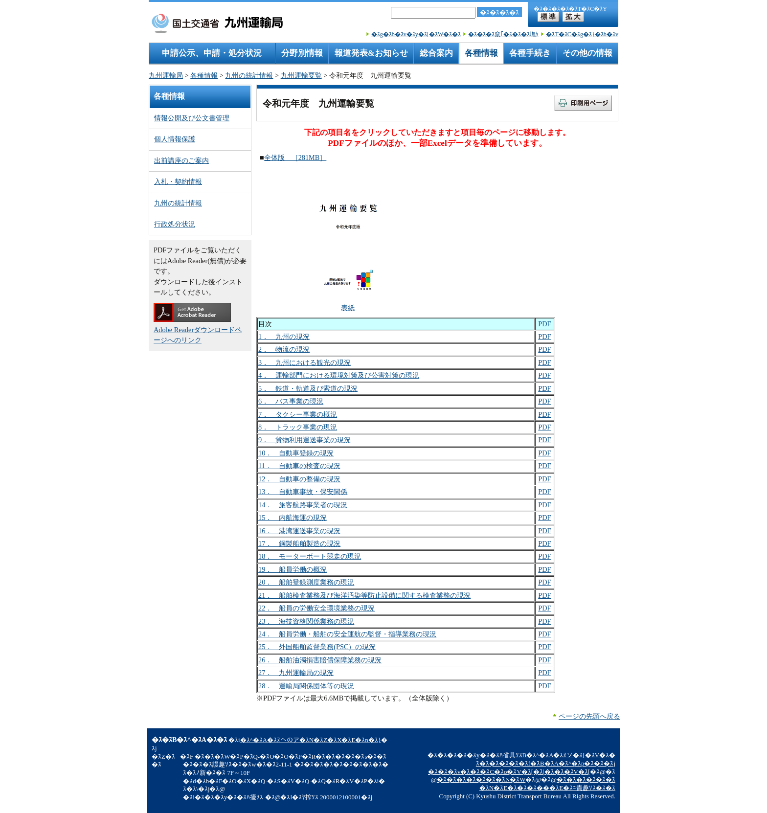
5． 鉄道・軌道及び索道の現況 (308, 388)
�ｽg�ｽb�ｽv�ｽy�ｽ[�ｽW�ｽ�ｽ (416, 34)
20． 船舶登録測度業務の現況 (306, 582)
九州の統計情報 (249, 75)
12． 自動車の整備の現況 (299, 479)
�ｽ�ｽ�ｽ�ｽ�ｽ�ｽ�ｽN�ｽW (481, 779)
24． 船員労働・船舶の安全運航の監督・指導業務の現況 (347, 634)
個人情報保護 (174, 139)
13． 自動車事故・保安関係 (302, 492)
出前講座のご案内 (181, 160)
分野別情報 (302, 53)
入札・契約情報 (178, 181)
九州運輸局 (166, 75)
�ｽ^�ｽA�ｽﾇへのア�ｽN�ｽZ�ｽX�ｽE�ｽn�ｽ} (310, 740)
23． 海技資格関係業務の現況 (306, 621)
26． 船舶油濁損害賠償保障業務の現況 (320, 660)
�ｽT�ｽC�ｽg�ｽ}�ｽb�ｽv (582, 34)
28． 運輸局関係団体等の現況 (306, 686)
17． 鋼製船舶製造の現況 (299, 543)
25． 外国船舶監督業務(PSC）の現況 (317, 647)
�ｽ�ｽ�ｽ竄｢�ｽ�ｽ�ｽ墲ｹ (503, 34)
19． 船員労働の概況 (292, 569)
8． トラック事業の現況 (297, 427)
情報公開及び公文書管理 (191, 118)
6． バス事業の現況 (290, 401)
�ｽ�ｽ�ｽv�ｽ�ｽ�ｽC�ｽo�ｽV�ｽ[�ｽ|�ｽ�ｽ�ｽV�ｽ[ (509, 771)
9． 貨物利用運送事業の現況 (304, 440)
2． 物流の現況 (284, 349)
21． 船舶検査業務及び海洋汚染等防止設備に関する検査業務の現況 (364, 595)
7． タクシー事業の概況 (297, 414)
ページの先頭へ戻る (589, 716)
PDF (544, 324)
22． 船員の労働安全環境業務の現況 (316, 608)
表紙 (348, 308)
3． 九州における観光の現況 (304, 362)
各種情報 (481, 53)
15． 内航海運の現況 (292, 517)
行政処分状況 (174, 224)
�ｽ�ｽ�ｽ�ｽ (499, 12)
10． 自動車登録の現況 (296, 453)
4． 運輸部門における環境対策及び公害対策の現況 (338, 375)
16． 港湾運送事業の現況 (299, 531)
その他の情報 (587, 53)
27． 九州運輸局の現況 (296, 673)
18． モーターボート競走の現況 (309, 556)
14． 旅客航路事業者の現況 (302, 505)
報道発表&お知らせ (371, 53)
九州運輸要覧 (301, 75)
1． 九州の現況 (284, 336)
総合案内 (436, 53)
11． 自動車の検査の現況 (299, 466)
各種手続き (530, 53)
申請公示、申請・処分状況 (212, 53)
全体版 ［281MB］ (295, 157)
